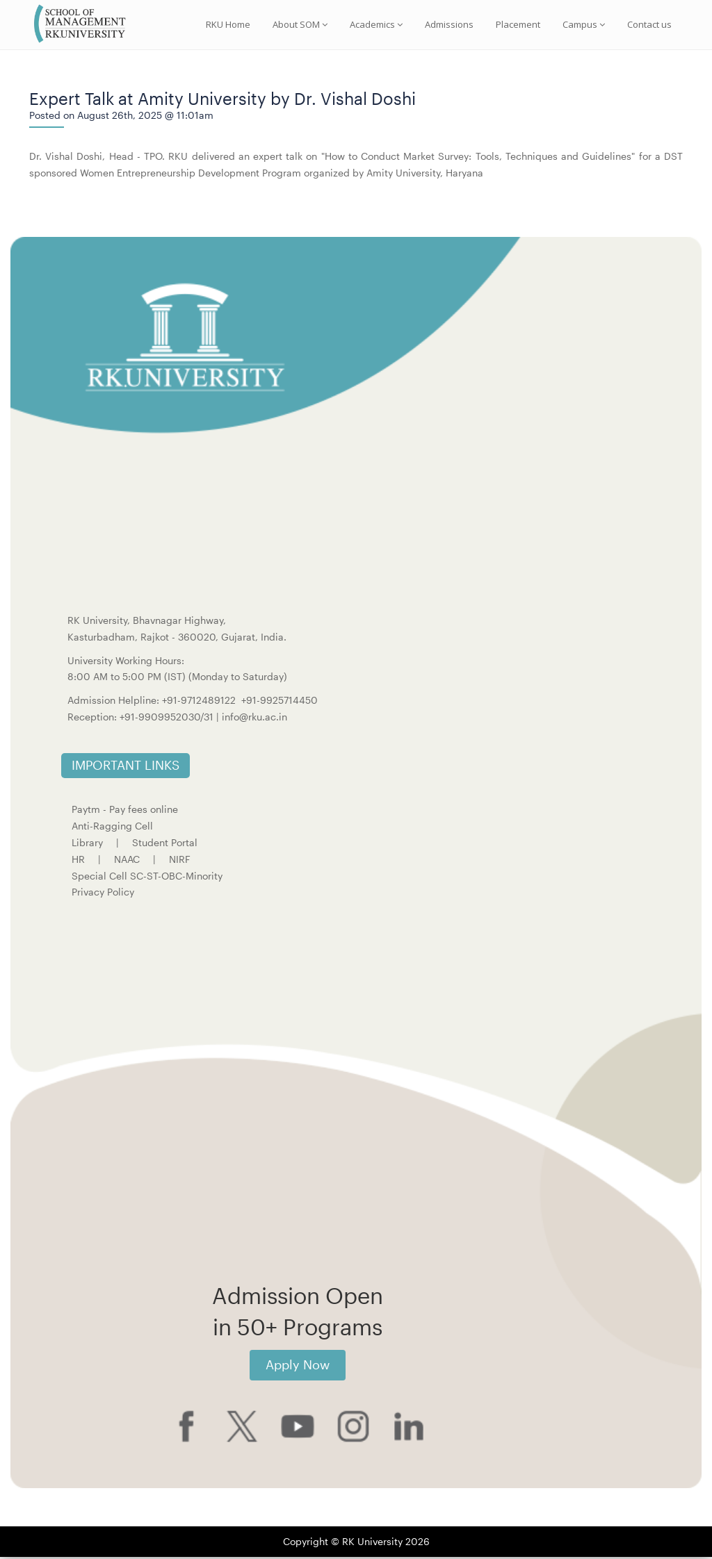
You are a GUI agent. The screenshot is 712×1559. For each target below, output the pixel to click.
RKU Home (228, 24)
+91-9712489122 (199, 702)
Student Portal (164, 844)
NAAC (127, 860)
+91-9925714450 (279, 702)
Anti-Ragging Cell (112, 828)
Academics (376, 24)
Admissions (449, 24)
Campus (584, 24)
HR (78, 860)
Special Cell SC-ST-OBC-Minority (147, 877)
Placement (518, 24)
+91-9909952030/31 (168, 719)
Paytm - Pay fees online (125, 811)
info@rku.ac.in (254, 719)
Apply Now (298, 1366)
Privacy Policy (103, 894)
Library (87, 844)
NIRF (180, 860)
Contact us (649, 24)
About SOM (300, 24)
